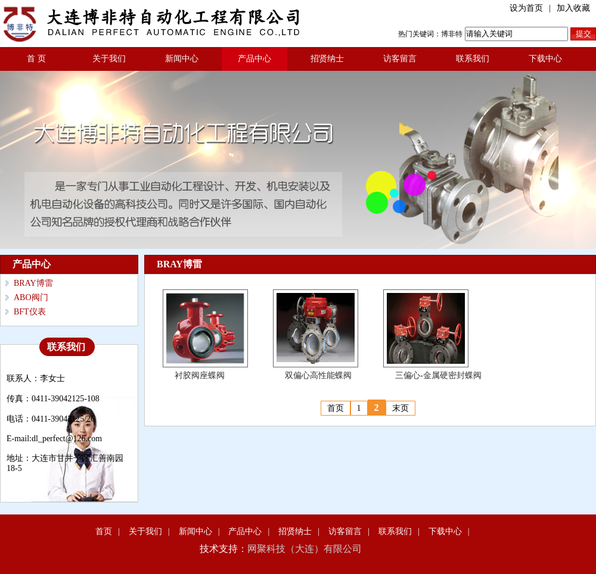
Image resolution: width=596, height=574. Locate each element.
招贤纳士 (327, 58)
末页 (400, 408)
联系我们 (472, 58)
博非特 (451, 34)
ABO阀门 (31, 297)
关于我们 (109, 58)
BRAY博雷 (33, 283)
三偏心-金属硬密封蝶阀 (438, 375)
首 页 (36, 58)
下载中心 (545, 58)
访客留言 (400, 58)
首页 (335, 408)
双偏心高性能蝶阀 (318, 375)
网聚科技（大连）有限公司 (304, 549)
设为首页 (526, 8)
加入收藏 (573, 8)
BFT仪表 (30, 311)
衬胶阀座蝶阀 (200, 375)
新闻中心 (181, 58)
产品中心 (254, 58)
